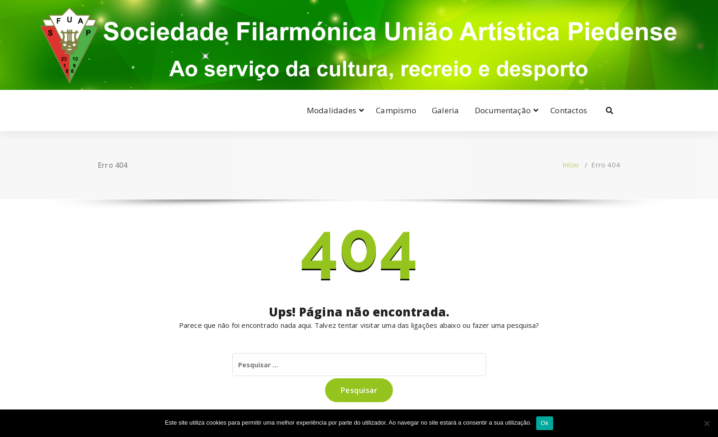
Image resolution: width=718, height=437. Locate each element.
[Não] (706, 423)
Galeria (445, 110)
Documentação (503, 110)
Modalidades (331, 110)
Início (570, 164)
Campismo (396, 110)
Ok (545, 423)
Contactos (568, 110)
